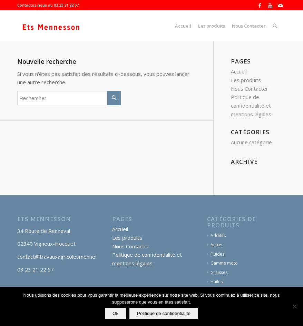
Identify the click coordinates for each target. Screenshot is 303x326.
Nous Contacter (249, 88)
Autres (217, 245)
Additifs (218, 235)
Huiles (217, 282)
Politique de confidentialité (163, 313)
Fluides (217, 254)
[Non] (294, 306)
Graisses (219, 272)
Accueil (239, 71)
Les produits (246, 80)
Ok (115, 313)
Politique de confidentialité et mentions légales (251, 105)
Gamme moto (224, 263)
